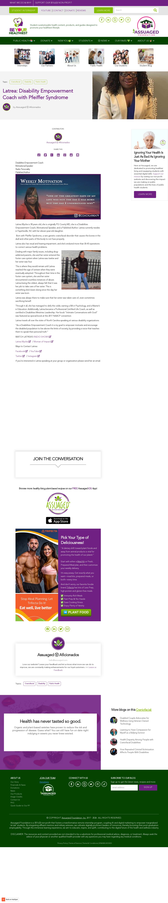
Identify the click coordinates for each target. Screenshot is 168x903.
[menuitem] (24, 41)
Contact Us (15, 855)
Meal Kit (81, 617)
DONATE (70, 11)
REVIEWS (81, 11)
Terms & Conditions (90, 899)
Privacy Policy (62, 899)
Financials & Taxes (18, 841)
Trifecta (70, 643)
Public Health (41, 82)
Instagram (32, 356)
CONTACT (58, 11)
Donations (14, 844)
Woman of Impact (41, 342)
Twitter (18, 356)
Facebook (20, 351)
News (12, 847)
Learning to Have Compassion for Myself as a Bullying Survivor (135, 787)
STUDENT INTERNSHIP (23, 11)
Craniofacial (15, 82)
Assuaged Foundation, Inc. (74, 874)
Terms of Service (75, 899)
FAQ (12, 858)
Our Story (14, 838)
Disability (27, 82)
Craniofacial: (144, 765)
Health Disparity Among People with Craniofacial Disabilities (136, 796)
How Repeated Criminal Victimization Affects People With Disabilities (137, 806)
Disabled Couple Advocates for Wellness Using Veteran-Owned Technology (134, 777)
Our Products (16, 850)
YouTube (35, 351)
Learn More (145, 194)
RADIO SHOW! (41, 337)
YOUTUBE (46, 11)
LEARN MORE (103, 11)
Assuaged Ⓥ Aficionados (28, 108)
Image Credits (16, 852)
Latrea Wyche (21, 342)
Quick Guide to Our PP (20, 861)
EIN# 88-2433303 (105, 899)
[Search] (136, 10)
